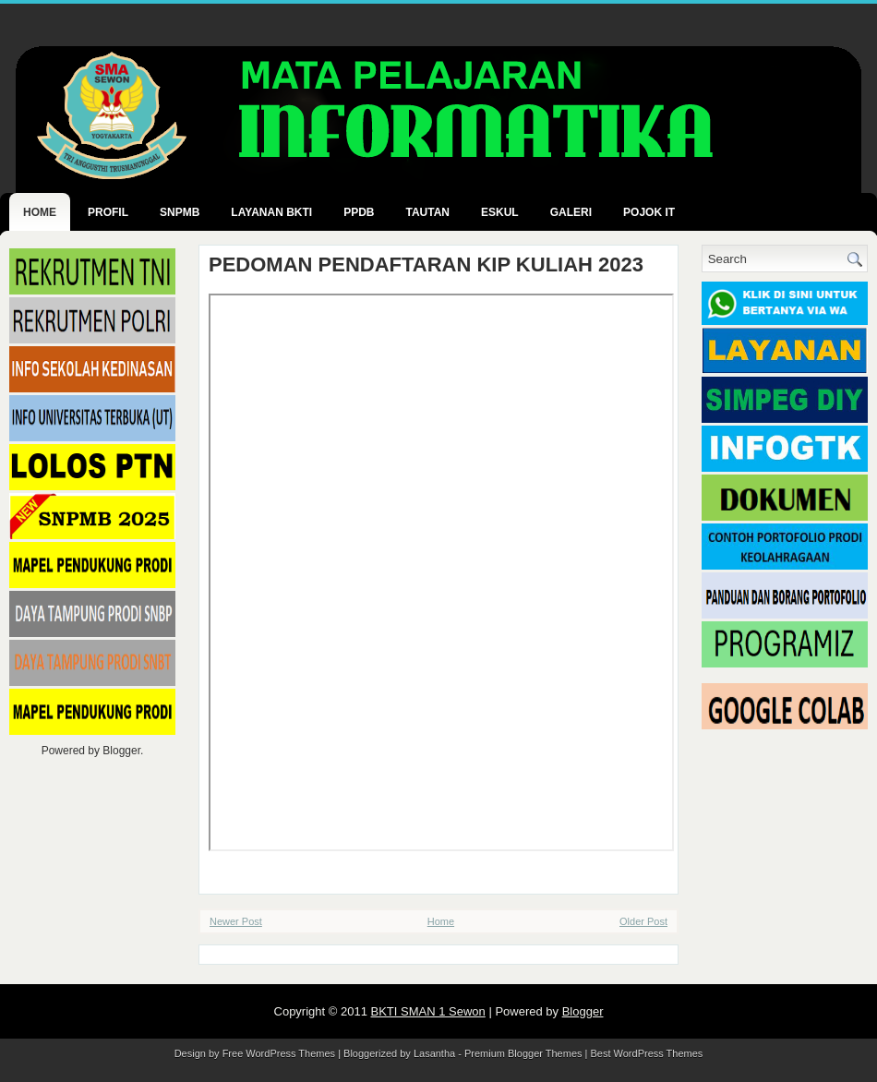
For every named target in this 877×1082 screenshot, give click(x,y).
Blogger (121, 750)
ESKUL (500, 212)
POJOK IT (649, 212)
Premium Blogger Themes (523, 1053)
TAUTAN (427, 212)
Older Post (643, 921)
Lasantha (434, 1053)
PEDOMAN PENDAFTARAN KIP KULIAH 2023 (426, 265)
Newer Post (236, 921)
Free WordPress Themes (278, 1053)
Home (39, 212)
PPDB (358, 212)
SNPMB (179, 212)
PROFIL (108, 212)
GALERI (571, 212)
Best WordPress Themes (647, 1053)
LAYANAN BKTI (271, 212)
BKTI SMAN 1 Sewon (428, 1011)
